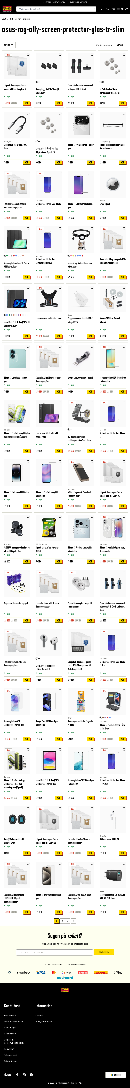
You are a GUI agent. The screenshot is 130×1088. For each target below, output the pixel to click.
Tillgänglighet (10, 1055)
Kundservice (10, 1015)
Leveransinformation (14, 1021)
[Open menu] (122, 9)
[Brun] (103, 718)
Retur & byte (10, 1027)
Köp (26, 103)
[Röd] (14, 256)
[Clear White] (18, 256)
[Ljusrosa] (71, 256)
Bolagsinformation (44, 1021)
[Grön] (7, 256)
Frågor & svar (10, 1061)
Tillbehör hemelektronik (20, 19)
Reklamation (10, 1033)
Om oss (39, 1015)
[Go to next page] (73, 921)
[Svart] (37, 82)
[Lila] (76, 256)
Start (4, 19)
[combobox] (121, 45)
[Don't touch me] (25, 315)
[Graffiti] (21, 256)
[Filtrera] (9, 45)
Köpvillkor (9, 1049)
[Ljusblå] (80, 256)
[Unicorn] (23, 315)
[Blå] (16, 256)
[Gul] (73, 256)
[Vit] (39, 82)
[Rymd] (9, 256)
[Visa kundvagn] (113, 9)
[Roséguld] (23, 256)
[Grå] (12, 256)
